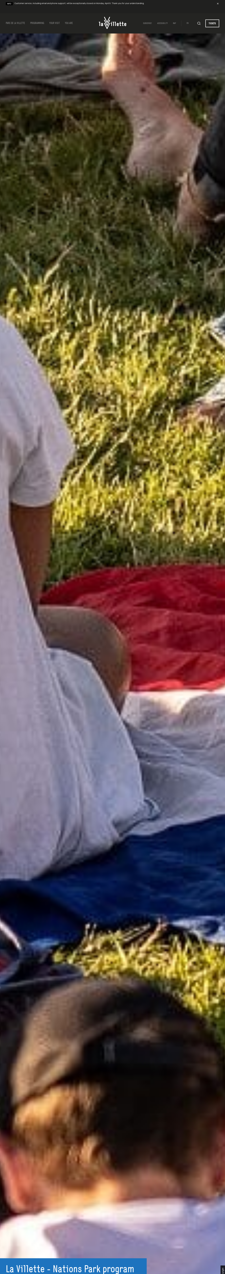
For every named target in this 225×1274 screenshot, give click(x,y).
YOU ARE (69, 23)
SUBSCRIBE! (147, 23)
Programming (37, 23)
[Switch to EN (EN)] (189, 23)
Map (174, 23)
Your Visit (54, 23)
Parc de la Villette (15, 23)
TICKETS (212, 23)
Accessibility (162, 23)
